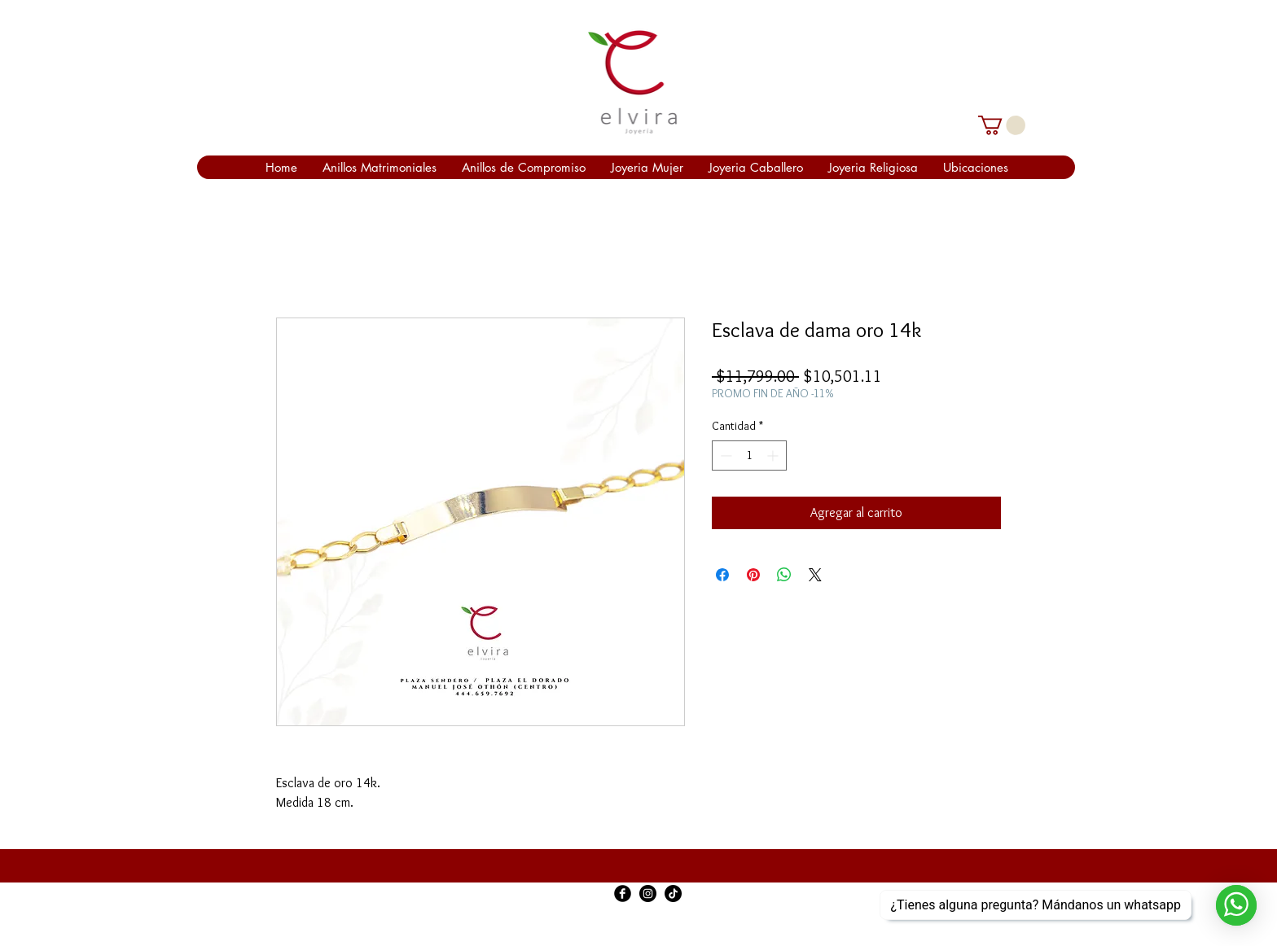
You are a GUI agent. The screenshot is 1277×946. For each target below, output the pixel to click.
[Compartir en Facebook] (722, 575)
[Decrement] (724, 455)
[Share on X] (815, 575)
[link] (1001, 125)
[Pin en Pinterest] (753, 575)
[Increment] (774, 455)
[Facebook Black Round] (622, 893)
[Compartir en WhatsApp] (784, 575)
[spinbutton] (749, 455)
